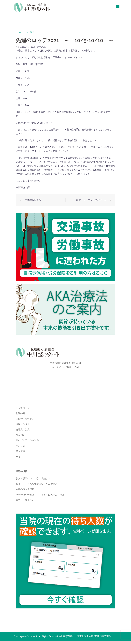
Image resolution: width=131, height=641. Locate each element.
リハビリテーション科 (27, 440)
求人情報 (20, 451)
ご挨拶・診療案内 (25, 418)
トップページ (23, 408)
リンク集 (20, 445)
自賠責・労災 (23, 429)
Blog (18, 456)
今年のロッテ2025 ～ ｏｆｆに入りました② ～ (42, 494)
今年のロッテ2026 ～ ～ (31, 489)
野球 (32, 32)
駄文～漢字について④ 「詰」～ (33, 478)
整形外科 (20, 413)
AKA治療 (20, 434)
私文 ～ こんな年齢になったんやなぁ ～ (39, 483)
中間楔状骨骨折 (33, 199)
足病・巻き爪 (23, 424)
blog (22, 32)
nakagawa (41, 47)
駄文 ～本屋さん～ (26, 500)
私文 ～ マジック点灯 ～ (91, 199)
